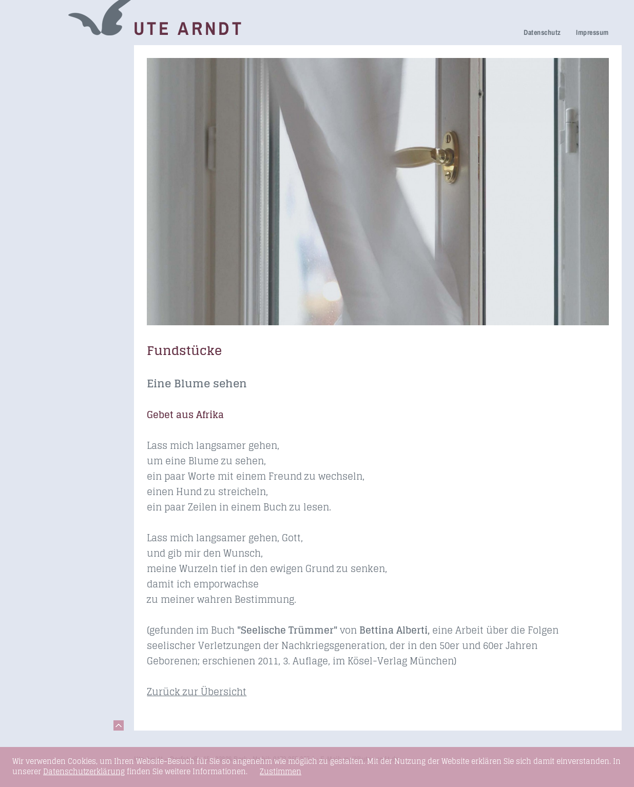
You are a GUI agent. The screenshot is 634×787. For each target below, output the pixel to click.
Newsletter (40, 157)
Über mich (40, 142)
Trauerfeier (41, 98)
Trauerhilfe (41, 84)
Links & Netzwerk (53, 230)
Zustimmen (280, 771)
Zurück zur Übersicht (196, 691)
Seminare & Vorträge (60, 201)
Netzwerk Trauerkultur (63, 70)
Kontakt (35, 244)
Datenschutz (542, 32)
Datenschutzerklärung (84, 771)
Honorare (38, 171)
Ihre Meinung (45, 128)
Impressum (592, 32)
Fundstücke (42, 215)
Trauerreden (43, 55)
